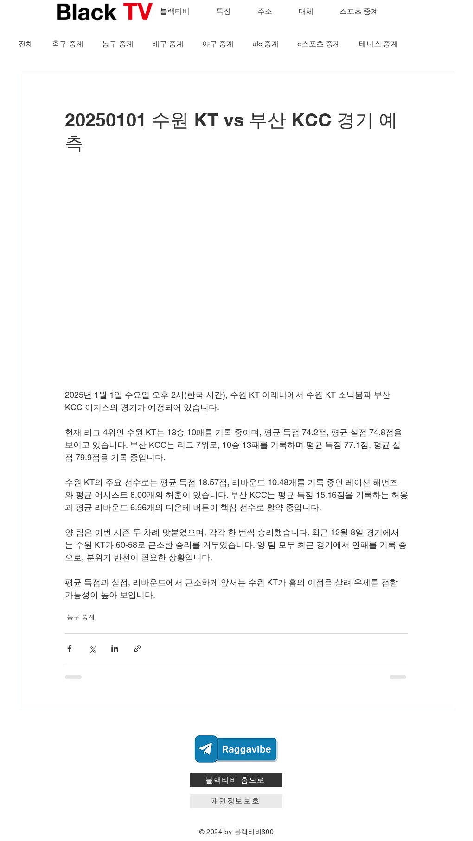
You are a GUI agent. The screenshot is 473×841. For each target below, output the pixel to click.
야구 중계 (218, 43)
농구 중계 (118, 43)
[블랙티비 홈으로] (236, 780)
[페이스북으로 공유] (69, 648)
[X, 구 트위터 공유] (92, 648)
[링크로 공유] (137, 648)
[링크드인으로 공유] (114, 648)
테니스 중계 (378, 43)
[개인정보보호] (236, 801)
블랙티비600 (254, 831)
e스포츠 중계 (318, 43)
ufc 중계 (265, 43)
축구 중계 (67, 43)
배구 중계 (168, 43)
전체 (26, 43)
